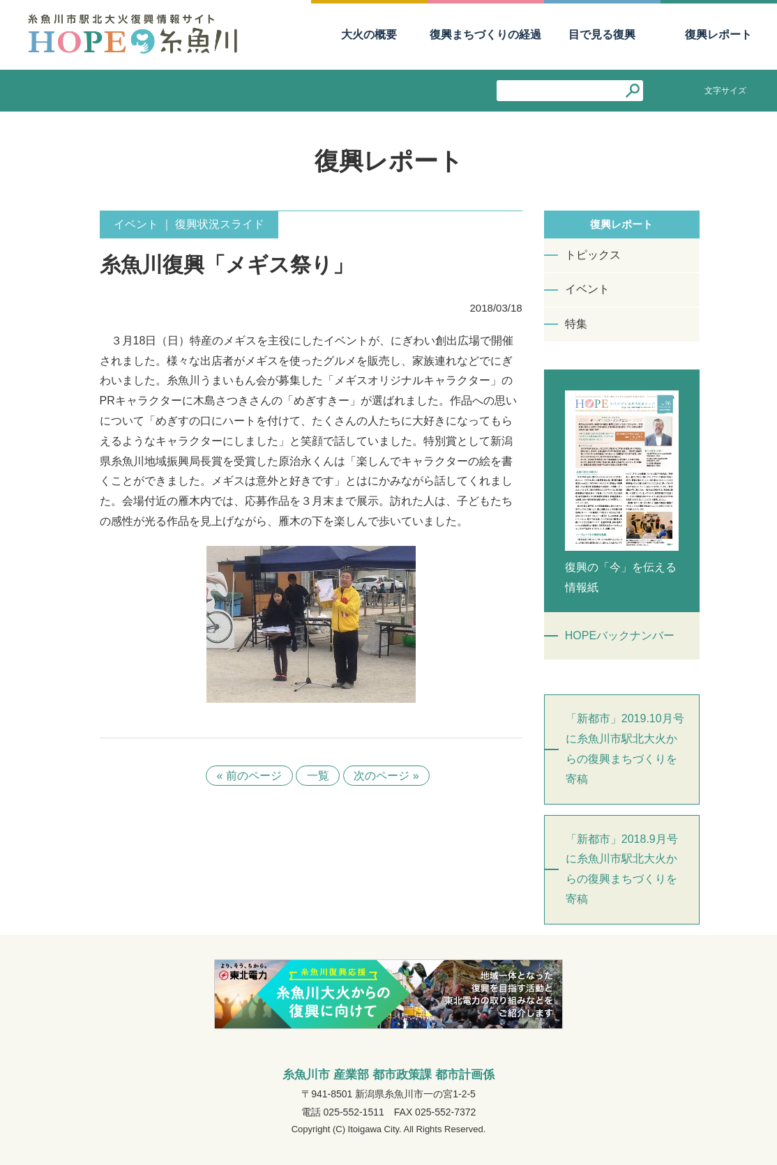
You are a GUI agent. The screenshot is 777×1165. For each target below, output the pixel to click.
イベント (587, 289)
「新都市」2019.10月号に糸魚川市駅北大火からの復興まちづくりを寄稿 (625, 748)
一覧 (318, 776)
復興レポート (718, 34)
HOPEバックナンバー (619, 635)
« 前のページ (248, 776)
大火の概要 (369, 34)
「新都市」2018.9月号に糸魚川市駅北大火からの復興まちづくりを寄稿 (622, 869)
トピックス (593, 255)
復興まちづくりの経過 (485, 34)
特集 (576, 324)
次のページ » (386, 776)
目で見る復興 (601, 34)
